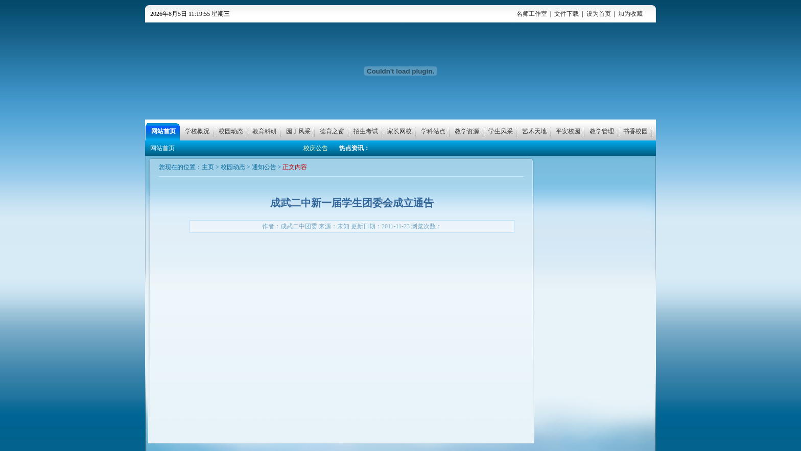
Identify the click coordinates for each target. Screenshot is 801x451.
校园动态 (233, 167)
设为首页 (598, 13)
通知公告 (264, 167)
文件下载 (566, 13)
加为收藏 (630, 13)
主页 (208, 167)
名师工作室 (531, 13)
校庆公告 (315, 148)
